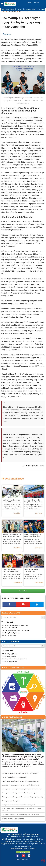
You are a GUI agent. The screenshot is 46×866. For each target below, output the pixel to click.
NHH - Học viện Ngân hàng (9, 635)
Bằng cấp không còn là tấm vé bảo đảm (13, 818)
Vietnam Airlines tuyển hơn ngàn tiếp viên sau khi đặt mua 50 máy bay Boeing (12, 535)
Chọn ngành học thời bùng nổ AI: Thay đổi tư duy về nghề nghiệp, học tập (22, 797)
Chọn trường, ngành (13, 717)
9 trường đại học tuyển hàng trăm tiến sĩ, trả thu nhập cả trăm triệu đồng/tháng (32, 501)
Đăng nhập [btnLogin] (36, 2)
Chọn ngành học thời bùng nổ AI (11, 801)
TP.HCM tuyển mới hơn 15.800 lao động (32, 570)
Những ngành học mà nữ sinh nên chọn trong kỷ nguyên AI (18, 804)
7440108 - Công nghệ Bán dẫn (9, 661)
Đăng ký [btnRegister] (29, 2)
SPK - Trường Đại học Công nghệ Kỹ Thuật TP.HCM (15, 625)
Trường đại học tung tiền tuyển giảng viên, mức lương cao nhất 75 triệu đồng (32, 535)
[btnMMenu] (2, 4)
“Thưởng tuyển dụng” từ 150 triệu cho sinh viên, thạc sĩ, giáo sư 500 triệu (11, 570)
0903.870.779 (25, 859)
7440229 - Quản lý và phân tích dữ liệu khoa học (14, 659)
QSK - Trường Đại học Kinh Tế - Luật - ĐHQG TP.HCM (15, 630)
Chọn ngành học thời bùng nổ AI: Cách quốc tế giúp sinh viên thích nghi (22, 789)
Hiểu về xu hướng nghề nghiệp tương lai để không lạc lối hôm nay (20, 781)
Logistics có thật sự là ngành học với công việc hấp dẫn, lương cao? (21, 785)
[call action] (37, 606)
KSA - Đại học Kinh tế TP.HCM (9, 628)
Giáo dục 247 (30, 9)
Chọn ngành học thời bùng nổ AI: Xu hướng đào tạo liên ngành (19, 793)
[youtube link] (23, 606)
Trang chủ (5, 9)
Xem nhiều (21, 9)
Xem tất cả (23, 591)
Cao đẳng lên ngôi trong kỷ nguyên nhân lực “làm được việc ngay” (20, 773)
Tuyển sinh (41, 9)
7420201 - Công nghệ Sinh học (10, 654)
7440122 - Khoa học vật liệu (9, 656)
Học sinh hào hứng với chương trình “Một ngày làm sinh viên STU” (20, 814)
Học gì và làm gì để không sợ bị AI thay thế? (14, 777)
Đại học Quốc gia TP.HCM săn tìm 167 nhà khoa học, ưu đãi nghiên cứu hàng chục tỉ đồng (12, 501)
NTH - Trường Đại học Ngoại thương (11, 633)
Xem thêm (17, 513)
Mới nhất (13, 9)
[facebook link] (9, 606)
